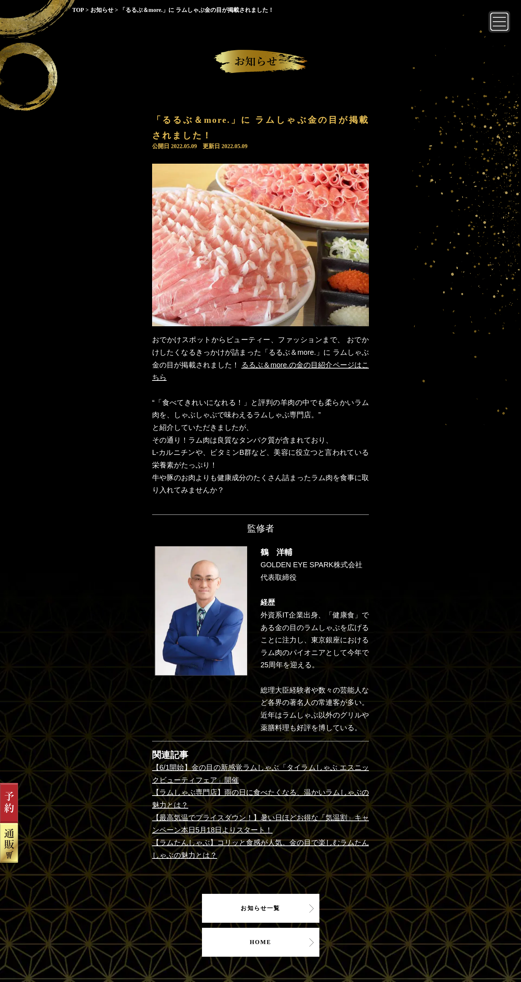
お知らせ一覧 (260, 908)
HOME (260, 942)
